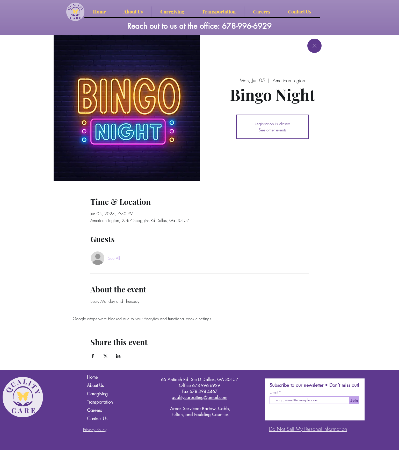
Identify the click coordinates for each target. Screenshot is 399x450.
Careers (94, 410)
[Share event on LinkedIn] (118, 356)
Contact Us (97, 418)
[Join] (354, 400)
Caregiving (97, 393)
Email (274, 392)
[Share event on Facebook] (92, 356)
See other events (272, 130)
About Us (95, 385)
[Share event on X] (105, 356)
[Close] (314, 46)
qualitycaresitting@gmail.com (199, 397)
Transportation (100, 401)
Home (92, 377)
